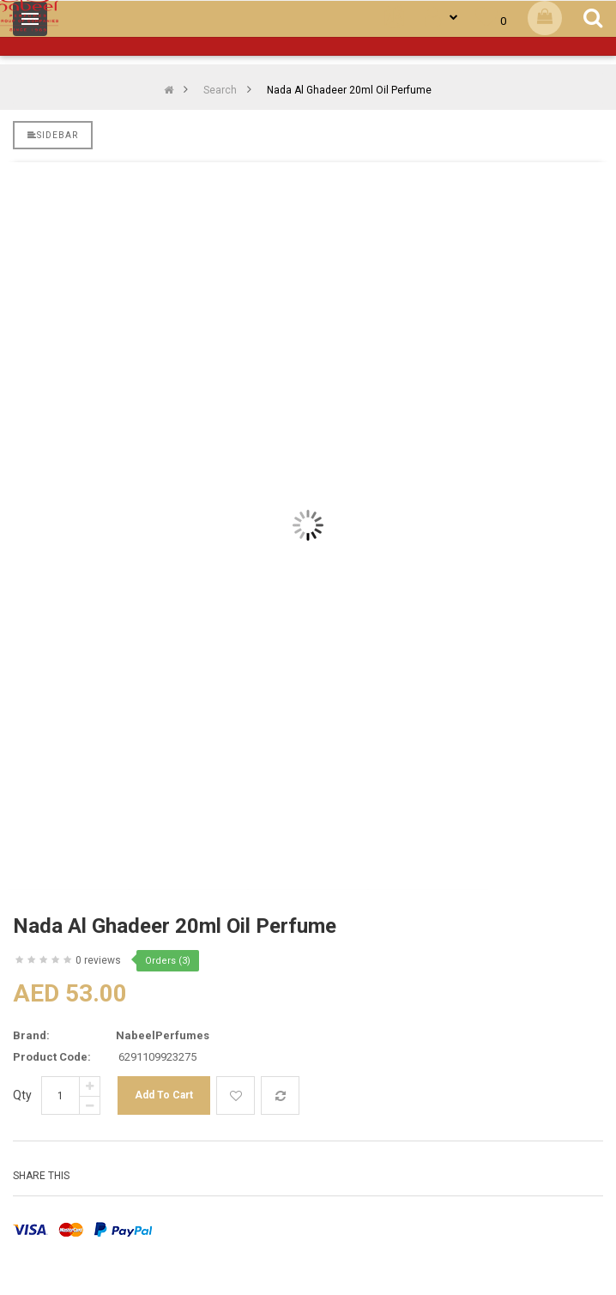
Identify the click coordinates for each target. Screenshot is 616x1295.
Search (220, 90)
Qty (22, 1095)
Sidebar (52, 135)
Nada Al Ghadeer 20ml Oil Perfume (349, 90)
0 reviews (98, 960)
